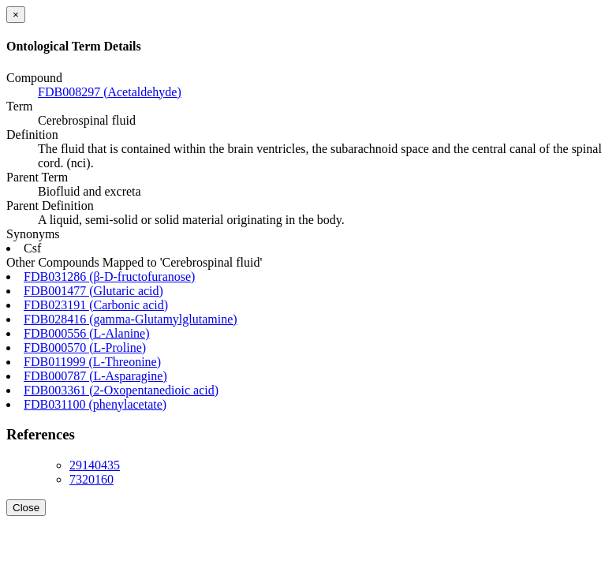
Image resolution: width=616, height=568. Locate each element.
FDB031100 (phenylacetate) (95, 404)
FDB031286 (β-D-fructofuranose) (109, 276)
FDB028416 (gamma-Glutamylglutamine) (130, 319)
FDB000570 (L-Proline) (85, 347)
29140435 (94, 465)
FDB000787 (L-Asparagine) (95, 376)
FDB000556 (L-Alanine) (87, 333)
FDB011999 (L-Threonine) (92, 361)
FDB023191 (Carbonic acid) (96, 305)
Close (26, 508)
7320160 (91, 479)
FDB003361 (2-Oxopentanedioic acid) (121, 390)
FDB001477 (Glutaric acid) (93, 290)
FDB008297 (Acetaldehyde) (109, 92)
